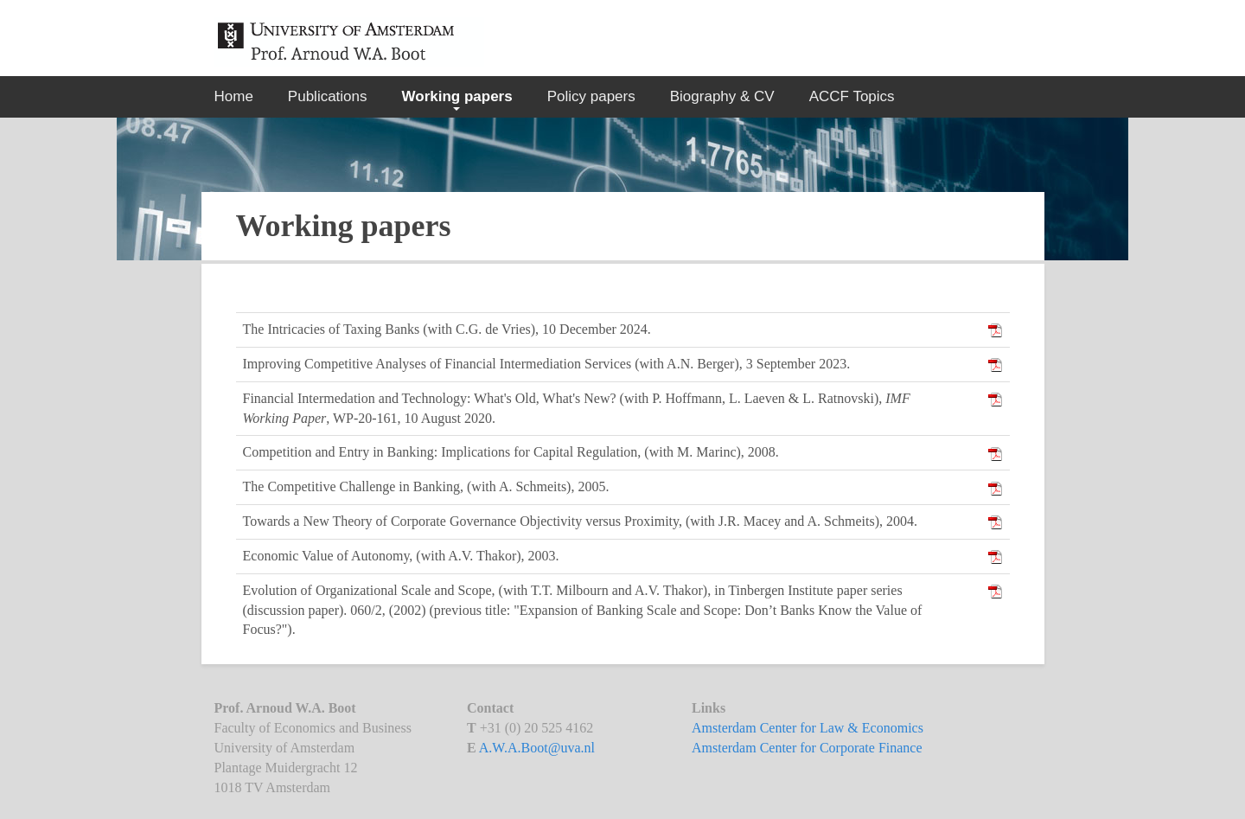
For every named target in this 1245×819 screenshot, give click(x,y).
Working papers (457, 96)
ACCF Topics (852, 96)
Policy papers (591, 96)
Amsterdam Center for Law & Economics (807, 727)
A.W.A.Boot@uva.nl (537, 747)
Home (233, 96)
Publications (327, 96)
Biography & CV (722, 96)
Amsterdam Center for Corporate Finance (807, 747)
